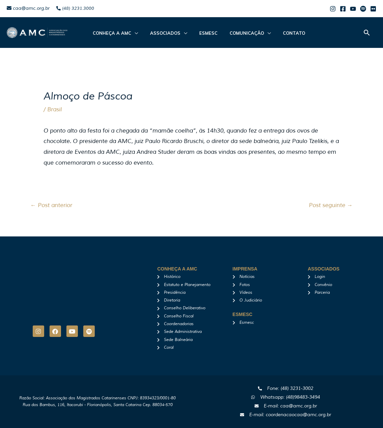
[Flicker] (373, 9)
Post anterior (51, 205)
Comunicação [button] (235, 33)
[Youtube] (353, 9)
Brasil (54, 109)
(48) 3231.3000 (75, 8)
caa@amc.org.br (28, 8)
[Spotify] (363, 9)
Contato (278, 33)
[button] (367, 32)
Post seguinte (331, 205)
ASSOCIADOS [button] (162, 33)
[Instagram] (333, 9)
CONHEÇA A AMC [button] (112, 33)
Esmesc (201, 33)
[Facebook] (343, 9)
